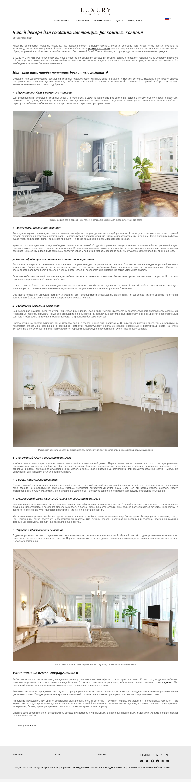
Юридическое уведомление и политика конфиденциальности (93, 767)
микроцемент (164, 682)
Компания (18, 754)
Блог (57, 754)
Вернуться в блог (27, 725)
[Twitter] (146, 761)
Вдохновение (102, 20)
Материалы (82, 20)
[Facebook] (152, 761)
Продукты (135, 20)
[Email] (141, 761)
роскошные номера (99, 48)
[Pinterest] (157, 761)
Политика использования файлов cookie (149, 767)
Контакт (102, 754)
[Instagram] (162, 761)
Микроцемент (62, 20)
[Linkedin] (167, 761)
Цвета (119, 20)
